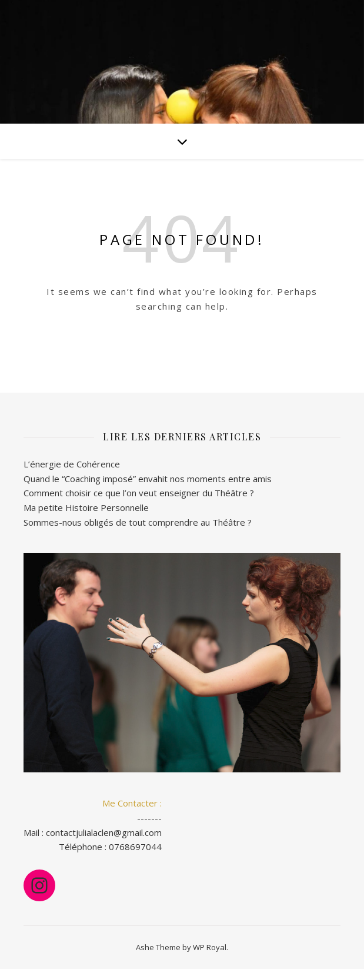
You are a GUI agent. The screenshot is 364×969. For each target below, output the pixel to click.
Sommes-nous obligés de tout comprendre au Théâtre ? (138, 522)
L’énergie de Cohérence (72, 464)
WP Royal (209, 947)
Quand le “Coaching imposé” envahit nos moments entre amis (148, 479)
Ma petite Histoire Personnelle (86, 507)
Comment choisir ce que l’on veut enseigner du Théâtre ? (139, 493)
